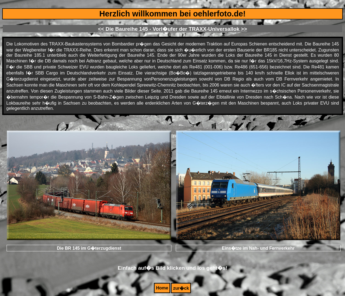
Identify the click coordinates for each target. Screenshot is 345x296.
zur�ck (181, 288)
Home (162, 288)
